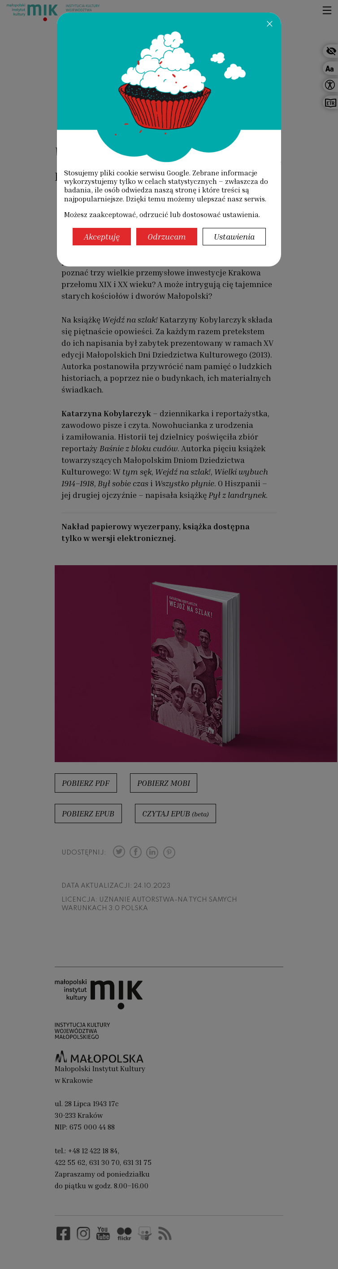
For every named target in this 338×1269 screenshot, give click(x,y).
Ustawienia (234, 236)
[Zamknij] (269, 23)
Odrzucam (166, 236)
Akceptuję (102, 236)
